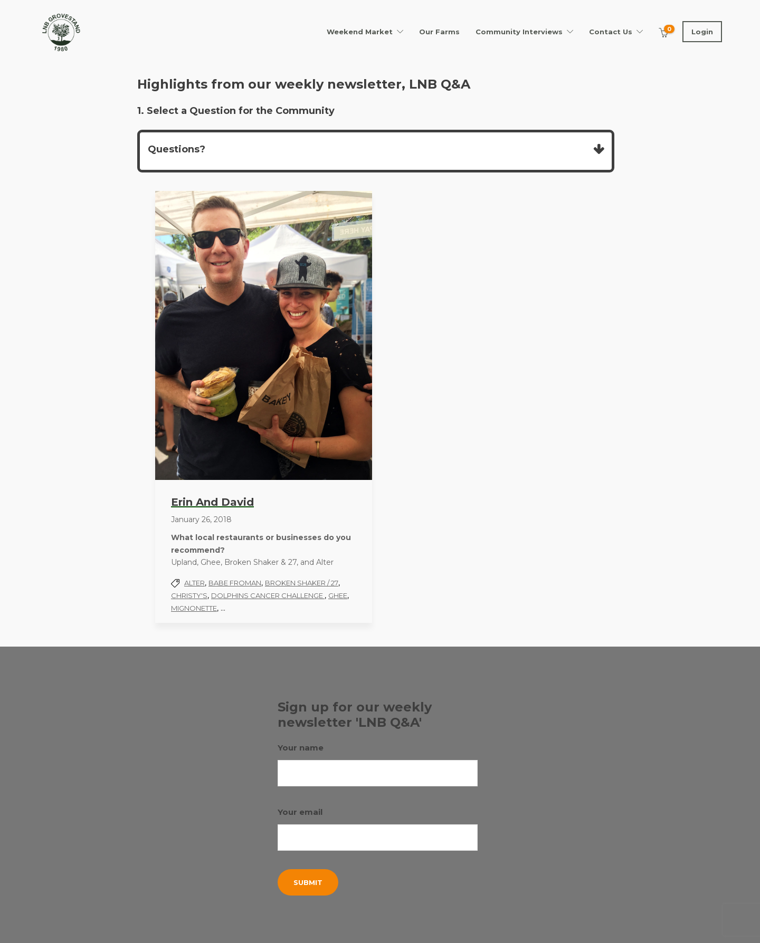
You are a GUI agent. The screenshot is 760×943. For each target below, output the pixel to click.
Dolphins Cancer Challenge (268, 595)
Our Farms (439, 31)
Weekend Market (360, 31)
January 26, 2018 (201, 519)
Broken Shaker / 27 (301, 583)
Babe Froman (234, 583)
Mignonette (194, 608)
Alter (194, 583)
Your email (378, 829)
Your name (378, 764)
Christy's (189, 595)
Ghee (337, 595)
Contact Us (610, 31)
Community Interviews (519, 31)
